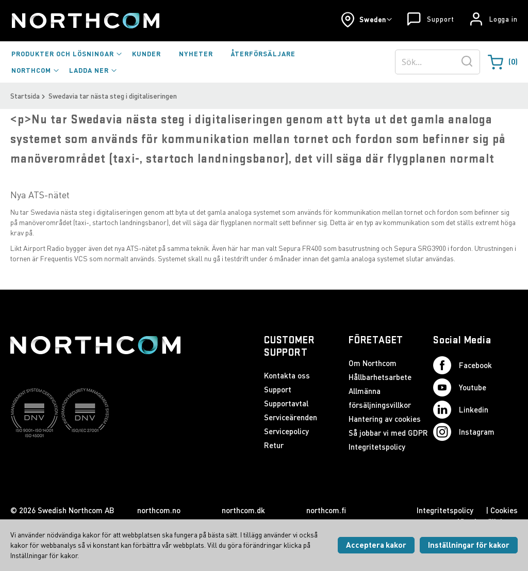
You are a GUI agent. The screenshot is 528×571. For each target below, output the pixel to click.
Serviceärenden (290, 417)
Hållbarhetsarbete (380, 377)
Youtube (459, 387)
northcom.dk (243, 510)
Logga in (503, 19)
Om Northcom (373, 363)
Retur (274, 445)
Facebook (462, 365)
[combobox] (437, 62)
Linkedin (460, 410)
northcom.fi (326, 510)
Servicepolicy (286, 431)
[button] (366, 19)
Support (440, 19)
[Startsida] (84, 20)
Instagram (463, 432)
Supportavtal (286, 403)
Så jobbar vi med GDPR (388, 432)
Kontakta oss (287, 375)
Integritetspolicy (377, 446)
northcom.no (158, 510)
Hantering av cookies (385, 418)
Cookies (504, 510)
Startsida (25, 95)
